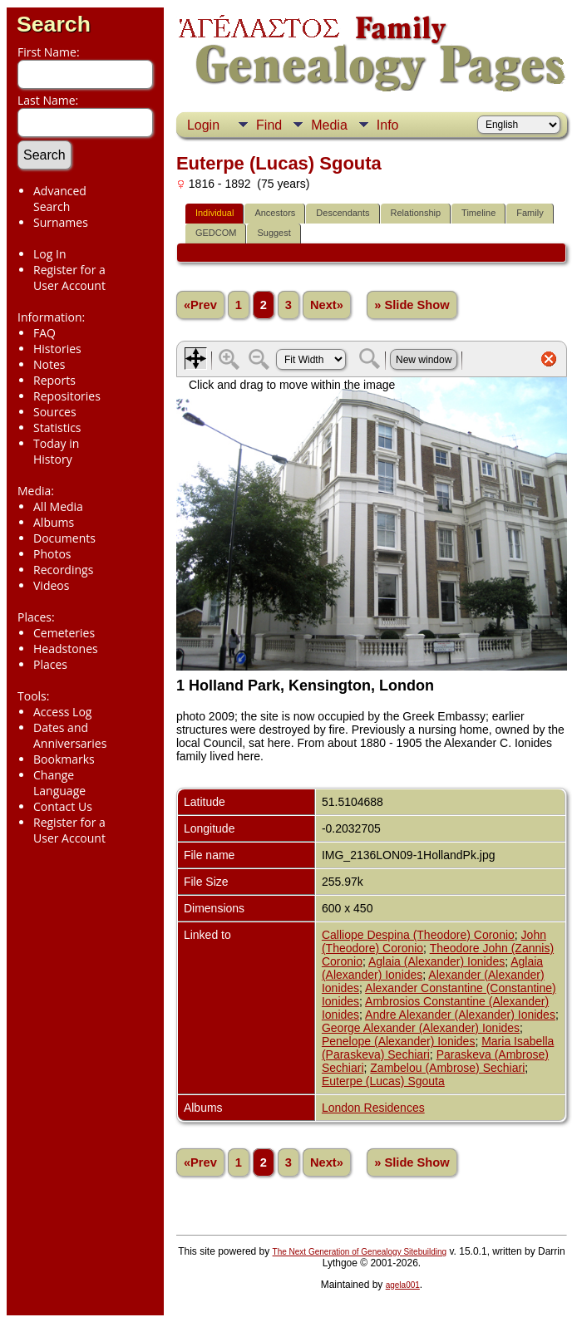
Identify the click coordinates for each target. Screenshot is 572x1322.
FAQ (44, 333)
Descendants (342, 213)
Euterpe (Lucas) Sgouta (383, 1081)
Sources (54, 412)
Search (54, 24)
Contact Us (62, 806)
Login (203, 125)
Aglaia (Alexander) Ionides (436, 961)
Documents (64, 538)
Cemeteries (64, 633)
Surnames (60, 222)
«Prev (200, 305)
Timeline (478, 213)
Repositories (67, 396)
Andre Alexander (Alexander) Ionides (460, 1014)
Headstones (65, 648)
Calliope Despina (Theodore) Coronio (418, 934)
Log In (49, 254)
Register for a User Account (69, 277)
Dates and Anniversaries (69, 735)
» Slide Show (411, 305)
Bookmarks (64, 759)
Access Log (62, 712)
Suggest (273, 233)
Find (269, 125)
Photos (52, 554)
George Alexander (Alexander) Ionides (421, 1028)
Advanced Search (59, 198)
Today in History (56, 451)
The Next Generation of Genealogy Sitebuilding (360, 1251)
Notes (49, 364)
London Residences (373, 1107)
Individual (214, 213)
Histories (57, 348)
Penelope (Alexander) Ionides (398, 1041)
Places (50, 664)
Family (529, 213)
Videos (51, 585)
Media (329, 125)
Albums (53, 522)
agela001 (403, 1285)
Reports (54, 380)
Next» (326, 305)
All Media (58, 506)
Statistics (57, 427)
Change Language (59, 783)
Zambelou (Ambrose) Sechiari (447, 1067)
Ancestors (274, 213)
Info (388, 125)
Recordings (63, 569)
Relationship (416, 213)
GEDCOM (216, 233)
